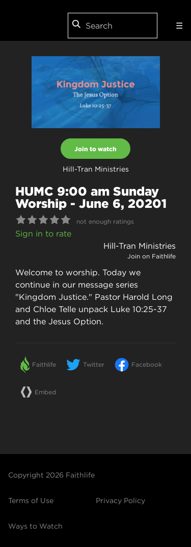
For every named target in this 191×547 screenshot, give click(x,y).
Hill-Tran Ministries (139, 246)
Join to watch (95, 149)
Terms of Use (30, 500)
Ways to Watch (35, 526)
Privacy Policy (120, 500)
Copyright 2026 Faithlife (51, 475)
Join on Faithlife (151, 256)
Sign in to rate (43, 233)
